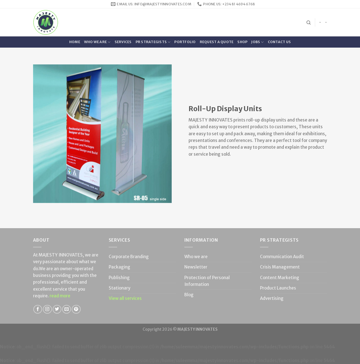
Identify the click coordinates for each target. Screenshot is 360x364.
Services (123, 42)
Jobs (257, 42)
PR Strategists (153, 42)
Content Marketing (279, 277)
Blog (189, 294)
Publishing (119, 277)
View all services (125, 298)
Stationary (119, 288)
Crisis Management (280, 267)
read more (60, 295)
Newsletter (195, 267)
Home (74, 42)
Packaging (119, 267)
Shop (242, 42)
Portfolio (185, 42)
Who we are (97, 42)
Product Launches (278, 288)
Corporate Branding (129, 256)
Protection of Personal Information (207, 281)
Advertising (272, 298)
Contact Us (279, 42)
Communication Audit (282, 256)
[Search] (308, 22)
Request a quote (217, 42)
